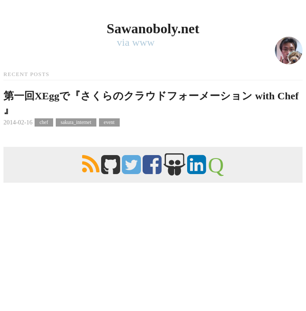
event (109, 122)
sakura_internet (76, 122)
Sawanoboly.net (153, 28)
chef (43, 122)
